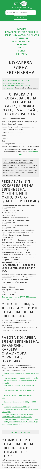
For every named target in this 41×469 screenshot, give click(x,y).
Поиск (21, 50)
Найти (20, 17)
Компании (22, 38)
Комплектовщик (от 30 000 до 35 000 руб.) (21, 378)
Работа (22, 47)
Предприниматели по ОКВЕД (21, 32)
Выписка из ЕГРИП (21, 41)
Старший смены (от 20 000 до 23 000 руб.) (21, 419)
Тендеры (22, 44)
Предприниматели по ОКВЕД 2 (21, 35)
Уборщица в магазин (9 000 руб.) (17, 407)
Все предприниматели (11, 80)
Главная (21, 29)
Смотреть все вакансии (20, 432)
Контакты (21, 54)
